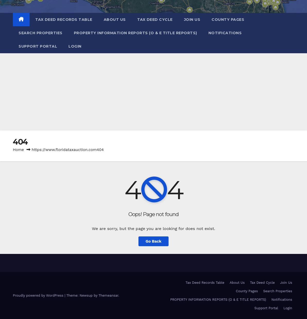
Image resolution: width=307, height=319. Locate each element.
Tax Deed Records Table (63, 19)
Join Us (192, 19)
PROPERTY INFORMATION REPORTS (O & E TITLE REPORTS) (135, 33)
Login (75, 46)
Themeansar (108, 295)
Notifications (225, 33)
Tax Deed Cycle (155, 19)
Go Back (154, 241)
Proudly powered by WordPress (39, 295)
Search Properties (41, 33)
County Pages (228, 19)
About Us (115, 19)
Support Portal (38, 46)
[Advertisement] (153, 92)
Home (18, 149)
